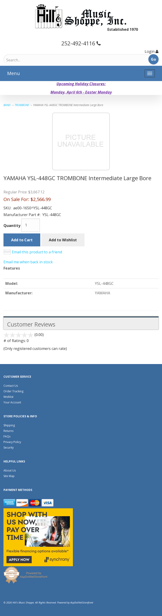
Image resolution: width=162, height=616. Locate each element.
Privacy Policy (12, 442)
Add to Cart (22, 239)
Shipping (9, 425)
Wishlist (8, 397)
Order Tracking (13, 391)
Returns (8, 431)
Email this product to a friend (37, 252)
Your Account (12, 402)
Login (150, 51)
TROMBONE (22, 105)
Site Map (9, 476)
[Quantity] (30, 225)
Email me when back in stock (28, 261)
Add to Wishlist (63, 239)
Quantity (11, 225)
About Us (9, 470)
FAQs (6, 436)
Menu (13, 73)
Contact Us (10, 386)
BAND (6, 105)
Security (8, 447)
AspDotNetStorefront (81, 602)
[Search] (25, 60)
